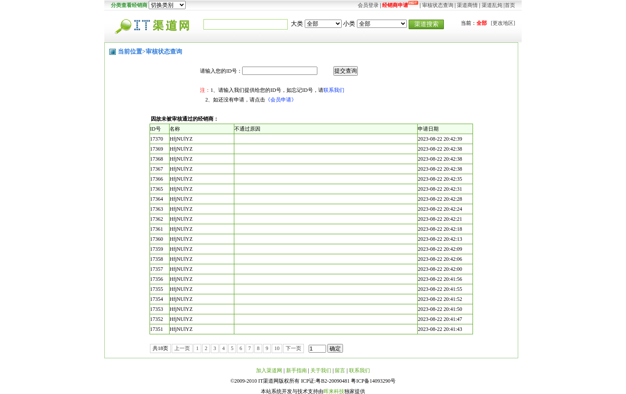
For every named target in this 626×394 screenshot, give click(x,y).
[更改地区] (503, 23)
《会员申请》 (280, 100)
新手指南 (296, 370)
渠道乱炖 (492, 5)
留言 (340, 370)
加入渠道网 (269, 370)
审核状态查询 (437, 5)
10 (277, 348)
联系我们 (333, 90)
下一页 (293, 348)
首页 (510, 5)
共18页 (160, 348)
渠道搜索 (426, 23)
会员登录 (368, 5)
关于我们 (320, 370)
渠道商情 (467, 5)
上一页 (182, 348)
